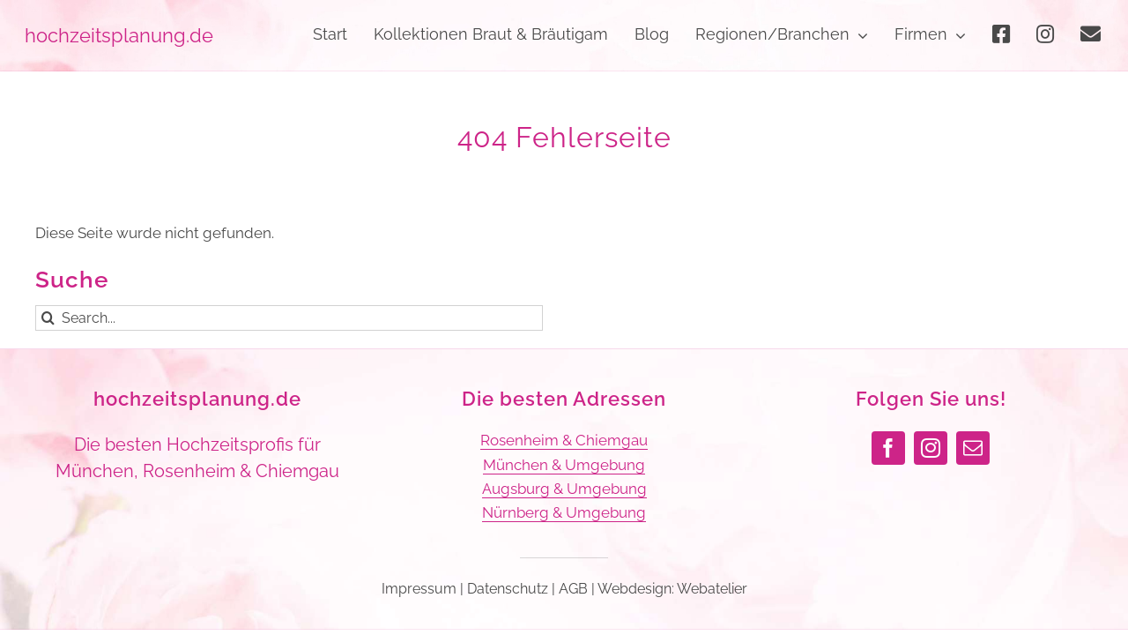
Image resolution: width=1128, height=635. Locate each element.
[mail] (973, 448)
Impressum (419, 588)
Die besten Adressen (564, 398)
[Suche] (48, 318)
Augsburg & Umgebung (564, 488)
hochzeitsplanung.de (197, 398)
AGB (573, 588)
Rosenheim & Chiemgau (564, 440)
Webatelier (712, 588)
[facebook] (888, 448)
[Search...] (289, 318)
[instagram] (930, 448)
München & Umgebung (564, 465)
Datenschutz (507, 588)
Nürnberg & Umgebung (564, 512)
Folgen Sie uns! (931, 398)
